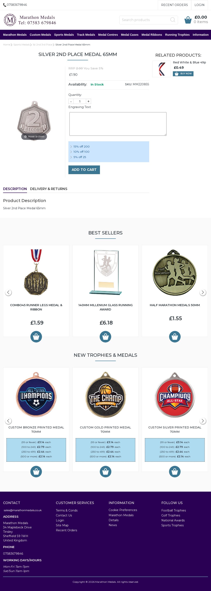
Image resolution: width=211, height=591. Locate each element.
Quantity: (75, 95)
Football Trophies (173, 510)
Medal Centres (108, 34)
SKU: (128, 84)
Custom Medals (40, 34)
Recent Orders (174, 5)
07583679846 (13, 553)
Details (113, 520)
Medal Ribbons (152, 34)
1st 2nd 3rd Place (42, 44)
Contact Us (64, 515)
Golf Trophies (170, 515)
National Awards (173, 520)
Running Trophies (177, 34)
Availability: (77, 84)
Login (200, 5)
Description (15, 189)
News (113, 525)
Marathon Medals (15, 34)
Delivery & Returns (48, 189)
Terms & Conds (66, 510)
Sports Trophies (172, 525)
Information (201, 34)
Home (6, 44)
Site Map (62, 525)
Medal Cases (129, 34)
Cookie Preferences (123, 510)
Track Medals (86, 34)
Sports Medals (64, 34)
